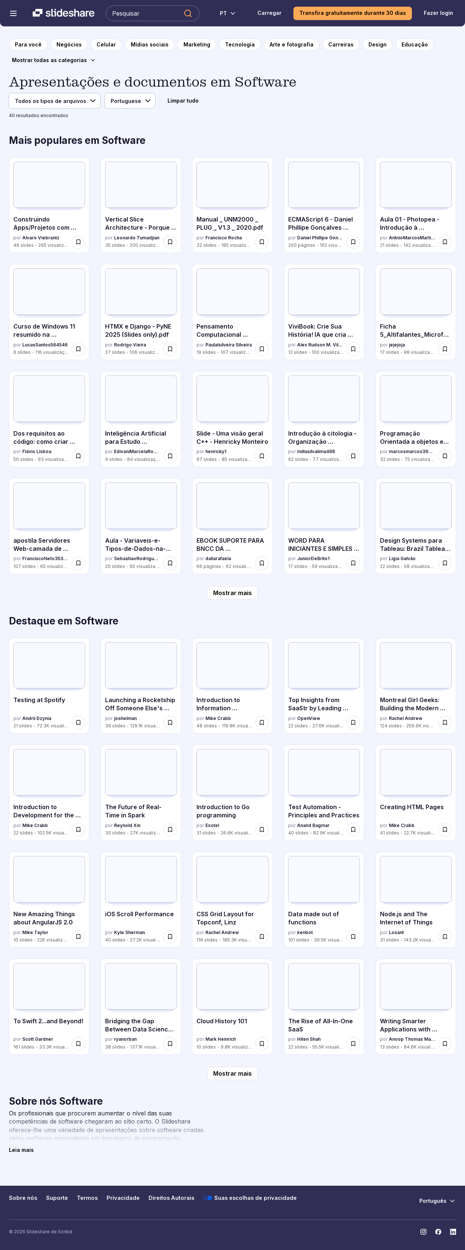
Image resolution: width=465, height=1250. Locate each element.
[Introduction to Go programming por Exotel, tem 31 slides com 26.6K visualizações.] (232, 792)
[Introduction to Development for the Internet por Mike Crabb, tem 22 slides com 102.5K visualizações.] (49, 792)
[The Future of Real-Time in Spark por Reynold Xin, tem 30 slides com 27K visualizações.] (141, 792)
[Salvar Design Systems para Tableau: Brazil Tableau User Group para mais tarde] (445, 563)
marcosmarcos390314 (412, 451)
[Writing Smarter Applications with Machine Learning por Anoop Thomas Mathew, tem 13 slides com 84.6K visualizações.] (416, 1006)
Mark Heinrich (220, 1039)
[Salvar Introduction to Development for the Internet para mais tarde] (78, 829)
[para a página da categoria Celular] (106, 45)
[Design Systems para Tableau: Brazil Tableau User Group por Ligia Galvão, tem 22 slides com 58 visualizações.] (416, 526)
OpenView (308, 718)
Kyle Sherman (129, 932)
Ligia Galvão (402, 558)
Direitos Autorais (171, 1198)
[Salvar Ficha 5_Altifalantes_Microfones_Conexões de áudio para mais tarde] (445, 349)
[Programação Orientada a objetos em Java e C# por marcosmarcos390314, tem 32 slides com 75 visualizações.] (416, 419)
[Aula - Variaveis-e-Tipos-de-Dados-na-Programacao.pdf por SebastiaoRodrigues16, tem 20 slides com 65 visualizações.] (141, 526)
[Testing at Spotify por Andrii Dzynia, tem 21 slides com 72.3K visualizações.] (49, 686)
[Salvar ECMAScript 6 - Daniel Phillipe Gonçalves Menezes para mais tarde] (353, 242)
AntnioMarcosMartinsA (412, 237)
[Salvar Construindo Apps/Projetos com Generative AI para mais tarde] (78, 242)
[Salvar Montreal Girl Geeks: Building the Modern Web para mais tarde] (445, 722)
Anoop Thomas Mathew (412, 1039)
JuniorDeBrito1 (313, 558)
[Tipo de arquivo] (54, 100)
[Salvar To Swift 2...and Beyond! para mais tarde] (78, 1043)
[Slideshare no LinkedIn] (453, 1232)
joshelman (125, 718)
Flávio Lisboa (36, 451)
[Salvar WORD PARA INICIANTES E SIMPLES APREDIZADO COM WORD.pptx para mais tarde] (353, 563)
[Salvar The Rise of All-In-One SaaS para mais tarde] (353, 1043)
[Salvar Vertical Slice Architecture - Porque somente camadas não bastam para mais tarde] (170, 242)
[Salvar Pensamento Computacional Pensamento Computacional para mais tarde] (262, 349)
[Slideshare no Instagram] (423, 1232)
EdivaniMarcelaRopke (137, 451)
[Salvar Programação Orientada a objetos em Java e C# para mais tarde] (445, 456)
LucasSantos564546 (45, 345)
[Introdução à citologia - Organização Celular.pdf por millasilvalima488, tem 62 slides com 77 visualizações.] (324, 419)
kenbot (305, 932)
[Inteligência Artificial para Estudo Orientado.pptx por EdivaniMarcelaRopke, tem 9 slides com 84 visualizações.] (141, 419)
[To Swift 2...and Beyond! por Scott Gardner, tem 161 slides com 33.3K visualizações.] (49, 1006)
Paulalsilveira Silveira (228, 345)
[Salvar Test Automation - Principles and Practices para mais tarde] (353, 829)
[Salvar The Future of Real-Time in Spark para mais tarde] (170, 829)
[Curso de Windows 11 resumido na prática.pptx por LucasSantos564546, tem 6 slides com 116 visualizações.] (49, 312)
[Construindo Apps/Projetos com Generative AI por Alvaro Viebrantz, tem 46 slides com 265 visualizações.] (49, 205)
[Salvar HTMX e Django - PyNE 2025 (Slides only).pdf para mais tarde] (170, 349)
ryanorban (125, 1039)
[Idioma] (130, 100)
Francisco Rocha (223, 237)
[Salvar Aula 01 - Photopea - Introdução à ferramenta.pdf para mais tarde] (445, 242)
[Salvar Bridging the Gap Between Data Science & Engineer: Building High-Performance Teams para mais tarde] (170, 1043)
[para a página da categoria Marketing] (197, 45)
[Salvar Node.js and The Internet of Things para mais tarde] (445, 936)
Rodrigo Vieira (130, 345)
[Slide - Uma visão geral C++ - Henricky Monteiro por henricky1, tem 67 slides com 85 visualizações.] (232, 419)
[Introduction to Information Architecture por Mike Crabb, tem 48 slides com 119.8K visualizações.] (232, 686)
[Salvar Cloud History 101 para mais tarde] (262, 1043)
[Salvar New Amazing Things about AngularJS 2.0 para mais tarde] (78, 936)
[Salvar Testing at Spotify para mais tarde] (78, 722)
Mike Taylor (35, 932)
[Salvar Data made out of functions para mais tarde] (353, 936)
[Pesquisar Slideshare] (152, 13)
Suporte (57, 1198)
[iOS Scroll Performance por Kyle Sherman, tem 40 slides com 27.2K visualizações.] (141, 899)
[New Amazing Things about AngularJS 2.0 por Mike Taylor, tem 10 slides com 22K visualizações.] (49, 899)
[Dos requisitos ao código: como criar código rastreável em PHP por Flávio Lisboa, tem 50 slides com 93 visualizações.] (49, 419)
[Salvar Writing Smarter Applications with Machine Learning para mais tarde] (445, 1043)
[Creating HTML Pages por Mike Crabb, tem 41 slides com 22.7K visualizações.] (416, 792)
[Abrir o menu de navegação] (13, 13)
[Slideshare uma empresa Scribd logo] (63, 13)
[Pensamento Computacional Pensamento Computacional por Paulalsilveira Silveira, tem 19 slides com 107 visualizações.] (232, 312)
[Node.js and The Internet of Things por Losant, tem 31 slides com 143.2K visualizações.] (416, 899)
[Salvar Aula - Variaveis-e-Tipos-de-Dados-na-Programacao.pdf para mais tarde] (170, 563)
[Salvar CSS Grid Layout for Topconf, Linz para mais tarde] (262, 936)
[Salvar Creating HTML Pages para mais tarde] (445, 829)
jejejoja (397, 345)
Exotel (212, 825)
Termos (87, 1198)
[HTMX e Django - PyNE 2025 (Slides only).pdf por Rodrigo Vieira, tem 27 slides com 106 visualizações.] (141, 312)
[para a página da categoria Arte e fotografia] (291, 45)
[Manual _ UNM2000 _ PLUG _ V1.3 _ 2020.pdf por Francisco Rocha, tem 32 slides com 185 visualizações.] (232, 205)
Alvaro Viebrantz (40, 237)
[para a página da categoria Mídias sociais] (150, 45)
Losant (396, 932)
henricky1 (215, 451)
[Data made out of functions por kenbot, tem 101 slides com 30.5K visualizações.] (324, 899)
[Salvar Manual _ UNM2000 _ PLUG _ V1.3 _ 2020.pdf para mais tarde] (262, 242)
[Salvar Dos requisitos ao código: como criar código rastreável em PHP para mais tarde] (78, 456)
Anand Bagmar (313, 825)
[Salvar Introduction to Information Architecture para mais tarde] (262, 722)
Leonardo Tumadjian (136, 237)
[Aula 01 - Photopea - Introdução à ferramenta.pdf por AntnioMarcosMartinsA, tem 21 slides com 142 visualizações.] (416, 205)
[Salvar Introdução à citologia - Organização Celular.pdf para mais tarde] (353, 456)
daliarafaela (218, 558)
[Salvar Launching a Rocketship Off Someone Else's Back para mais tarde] (170, 722)
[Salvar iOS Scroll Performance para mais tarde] (170, 936)
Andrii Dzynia (36, 718)
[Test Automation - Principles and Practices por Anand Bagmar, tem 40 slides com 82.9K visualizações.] (324, 792)
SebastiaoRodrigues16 (137, 558)
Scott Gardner (37, 1039)
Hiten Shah (309, 1039)
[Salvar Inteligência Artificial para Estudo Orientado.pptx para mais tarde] (170, 456)
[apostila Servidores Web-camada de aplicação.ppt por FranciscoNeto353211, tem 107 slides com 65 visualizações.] (49, 526)
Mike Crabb (218, 718)
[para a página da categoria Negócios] (69, 45)
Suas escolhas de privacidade (250, 1198)
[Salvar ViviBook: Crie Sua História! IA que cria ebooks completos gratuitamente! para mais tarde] (353, 349)
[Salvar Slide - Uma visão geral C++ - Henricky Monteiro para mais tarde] (262, 456)
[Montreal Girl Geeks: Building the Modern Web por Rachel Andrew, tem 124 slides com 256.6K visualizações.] (416, 686)
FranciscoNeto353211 (45, 558)
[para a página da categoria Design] (377, 45)
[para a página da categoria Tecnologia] (240, 45)
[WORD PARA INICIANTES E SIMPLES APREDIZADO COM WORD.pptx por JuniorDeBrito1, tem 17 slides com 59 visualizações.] (324, 526)
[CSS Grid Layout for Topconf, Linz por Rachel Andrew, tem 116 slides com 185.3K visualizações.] (232, 899)
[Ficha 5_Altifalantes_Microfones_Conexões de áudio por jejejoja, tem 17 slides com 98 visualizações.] (416, 312)
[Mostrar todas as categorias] (54, 60)
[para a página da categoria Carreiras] (341, 45)
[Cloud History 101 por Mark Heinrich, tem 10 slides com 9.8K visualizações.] (232, 1006)
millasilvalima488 (316, 451)
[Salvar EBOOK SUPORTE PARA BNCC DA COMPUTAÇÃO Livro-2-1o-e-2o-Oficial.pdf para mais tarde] (262, 563)
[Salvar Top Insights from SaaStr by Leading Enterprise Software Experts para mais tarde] (353, 722)
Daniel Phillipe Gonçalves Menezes (320, 237)
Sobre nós (23, 1198)
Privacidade (123, 1198)
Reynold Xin (127, 825)
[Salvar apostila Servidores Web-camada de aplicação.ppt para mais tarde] (78, 563)
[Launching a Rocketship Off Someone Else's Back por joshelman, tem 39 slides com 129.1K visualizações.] (141, 686)
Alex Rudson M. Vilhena (320, 345)
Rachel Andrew (405, 718)
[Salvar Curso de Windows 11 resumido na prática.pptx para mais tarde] (78, 349)
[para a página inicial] (28, 45)
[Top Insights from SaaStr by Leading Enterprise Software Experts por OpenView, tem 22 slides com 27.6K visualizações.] (324, 686)
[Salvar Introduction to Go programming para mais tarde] (262, 829)
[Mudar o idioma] (224, 13)
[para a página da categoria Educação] (415, 45)
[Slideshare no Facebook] (438, 1232)
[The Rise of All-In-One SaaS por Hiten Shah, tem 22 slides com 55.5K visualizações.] (324, 1006)
